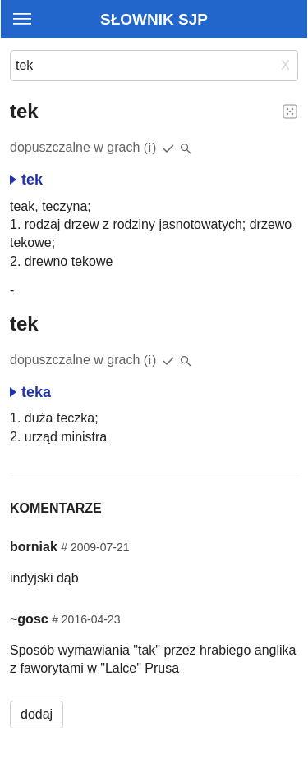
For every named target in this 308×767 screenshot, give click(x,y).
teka (30, 392)
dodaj (37, 714)
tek (26, 179)
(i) (151, 147)
